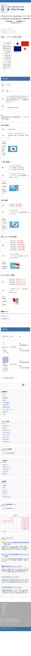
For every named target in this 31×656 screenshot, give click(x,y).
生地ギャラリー (6, 436)
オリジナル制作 (5, 605)
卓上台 (4, 413)
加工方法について (6, 430)
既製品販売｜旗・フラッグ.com (13, 566)
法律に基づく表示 (6, 496)
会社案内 (5, 485)
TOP (7, 29)
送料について (6, 464)
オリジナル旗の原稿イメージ (9, 508)
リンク (4, 494)
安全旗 (4, 400)
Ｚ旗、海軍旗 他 (6, 402)
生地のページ (5, 315)
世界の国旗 (5, 397)
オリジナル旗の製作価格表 (8, 453)
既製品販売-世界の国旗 (9, 377)
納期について (6, 473)
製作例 (3, 608)
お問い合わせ (6, 469)
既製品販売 (4, 603)
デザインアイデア (6, 434)
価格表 (3, 607)
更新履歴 (5, 492)
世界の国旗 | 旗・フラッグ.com (12, 587)
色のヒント (5, 427)
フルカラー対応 (6, 432)
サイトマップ (6, 489)
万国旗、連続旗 (6, 407)
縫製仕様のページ (6, 318)
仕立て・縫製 (6, 439)
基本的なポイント (6, 425)
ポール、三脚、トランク (8, 409)
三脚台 (4, 363)
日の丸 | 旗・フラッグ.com (11, 577)
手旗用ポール (6, 411)
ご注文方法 (5, 471)
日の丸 (4, 395)
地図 (4, 487)
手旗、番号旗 (6, 404)
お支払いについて (6, 466)
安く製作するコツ (6, 441)
